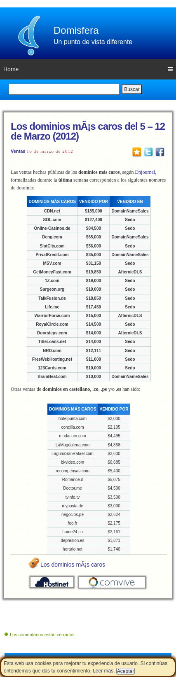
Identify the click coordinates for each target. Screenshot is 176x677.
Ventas (18, 151)
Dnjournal (145, 172)
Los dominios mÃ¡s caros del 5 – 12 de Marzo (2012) (88, 131)
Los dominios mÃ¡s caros (72, 564)
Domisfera (76, 30)
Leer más (103, 671)
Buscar (131, 89)
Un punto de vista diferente (93, 41)
